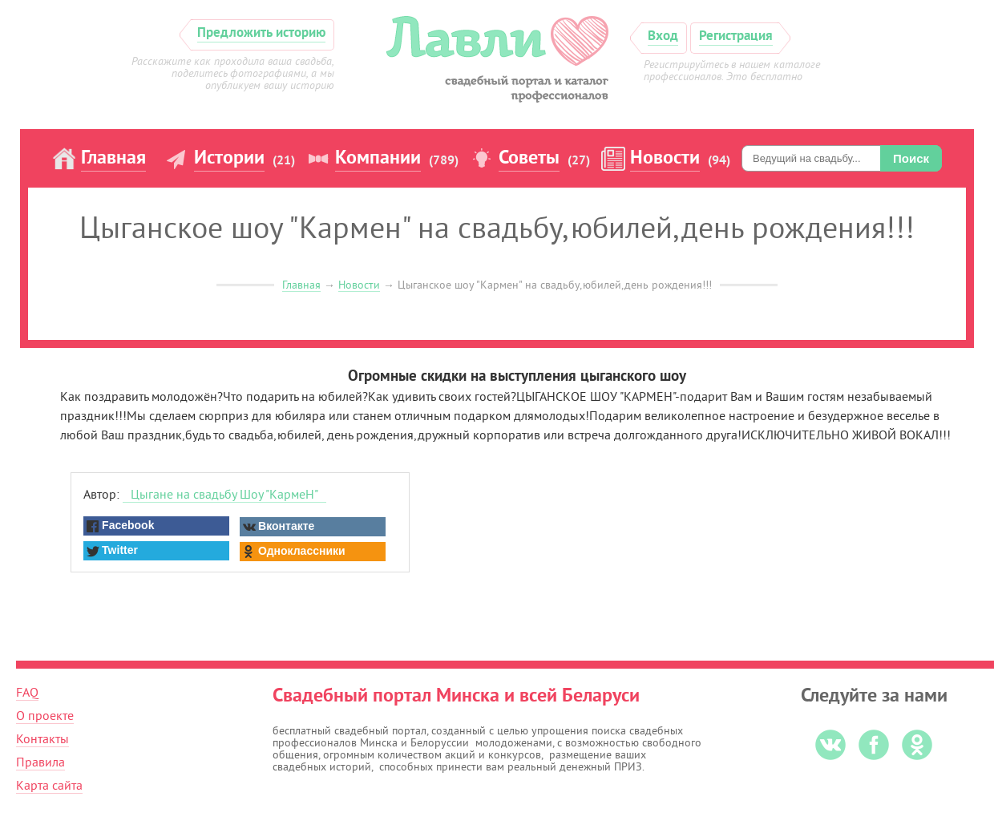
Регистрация (736, 36)
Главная (113, 159)
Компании (378, 159)
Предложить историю (261, 33)
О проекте (45, 716)
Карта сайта (49, 785)
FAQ (27, 692)
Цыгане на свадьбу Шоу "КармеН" (224, 494)
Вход (663, 36)
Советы (529, 159)
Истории (229, 159)
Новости (665, 159)
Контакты (42, 739)
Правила (40, 762)
